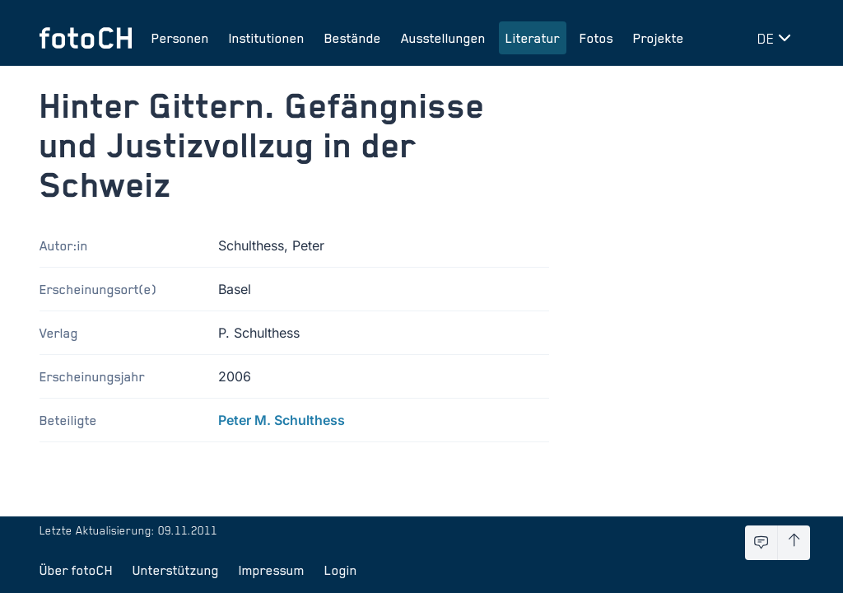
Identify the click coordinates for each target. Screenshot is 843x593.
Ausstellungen (443, 37)
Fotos (596, 37)
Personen (180, 37)
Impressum (272, 570)
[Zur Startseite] (86, 38)
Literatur (532, 37)
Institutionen (267, 37)
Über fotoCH (76, 570)
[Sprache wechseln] (777, 37)
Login (340, 570)
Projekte (658, 37)
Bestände (352, 37)
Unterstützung (176, 570)
